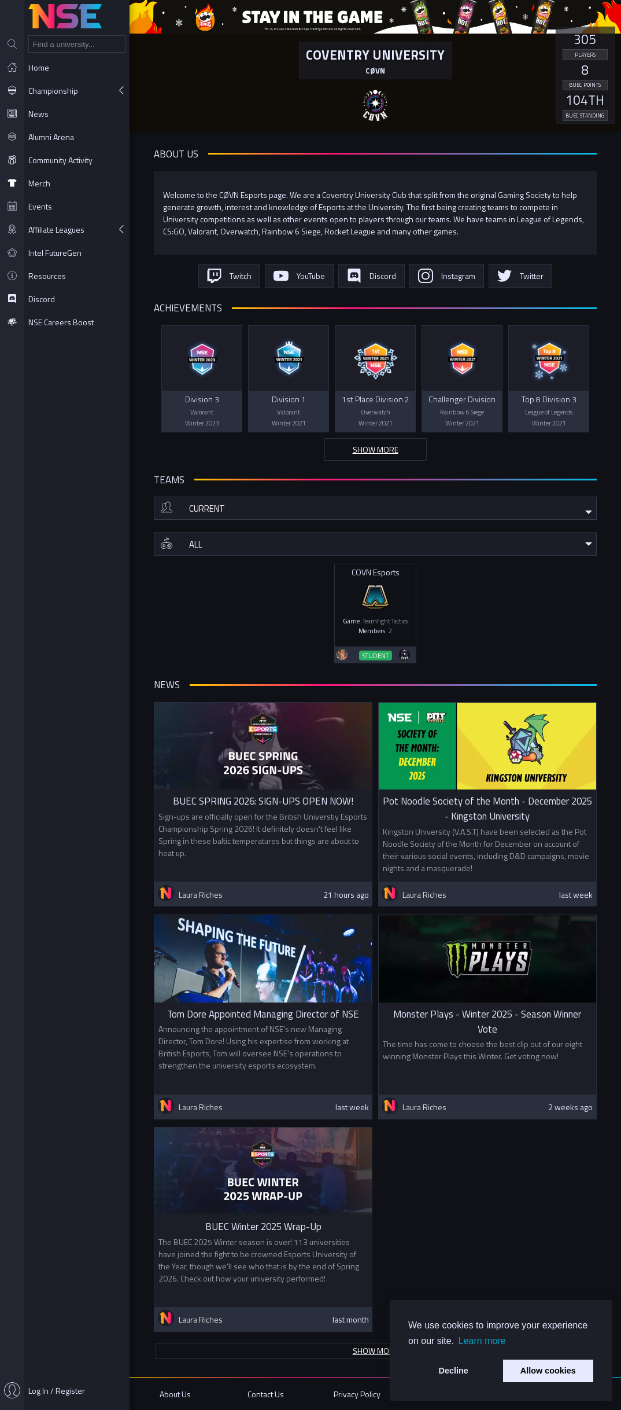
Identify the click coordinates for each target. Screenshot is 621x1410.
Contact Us (265, 1394)
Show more (375, 449)
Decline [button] (453, 1370)
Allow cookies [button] (548, 1370)
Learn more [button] (482, 1341)
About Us (175, 1394)
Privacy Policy (357, 1394)
